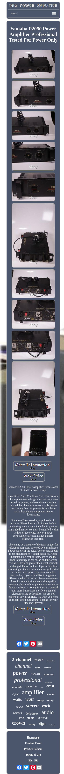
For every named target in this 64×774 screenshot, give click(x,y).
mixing (50, 700)
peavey (40, 700)
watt (29, 699)
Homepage (33, 737)
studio (30, 717)
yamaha (49, 674)
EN (30, 760)
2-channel (21, 659)
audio (47, 712)
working (32, 724)
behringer (32, 713)
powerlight (17, 687)
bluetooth (48, 682)
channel (23, 666)
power (20, 673)
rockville (31, 686)
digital (15, 694)
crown (18, 723)
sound (19, 706)
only (41, 687)
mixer (50, 660)
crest (50, 686)
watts (17, 699)
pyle (21, 717)
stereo (32, 705)
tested (38, 660)
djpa (42, 724)
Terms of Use (33, 754)
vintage (51, 725)
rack (46, 705)
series (17, 713)
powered (43, 717)
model (50, 694)
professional (28, 680)
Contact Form (33, 743)
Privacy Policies (33, 748)
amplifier (33, 692)
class (37, 667)
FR (36, 760)
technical (47, 667)
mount (35, 674)
